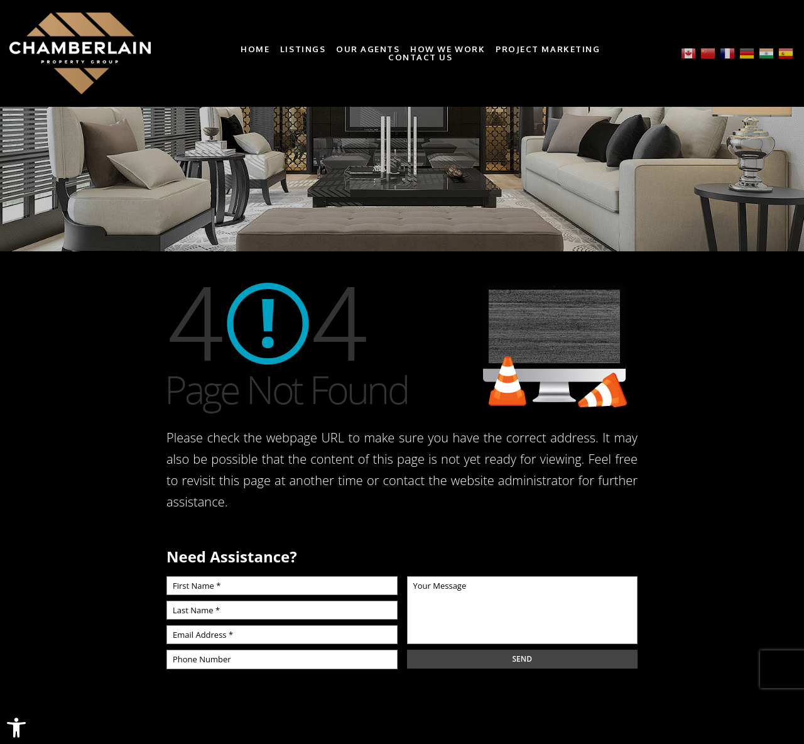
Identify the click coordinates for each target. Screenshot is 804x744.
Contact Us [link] (420, 57)
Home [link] (255, 49)
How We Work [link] (447, 49)
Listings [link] (302, 49)
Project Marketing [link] (548, 49)
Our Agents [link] (368, 49)
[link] (16, 727)
